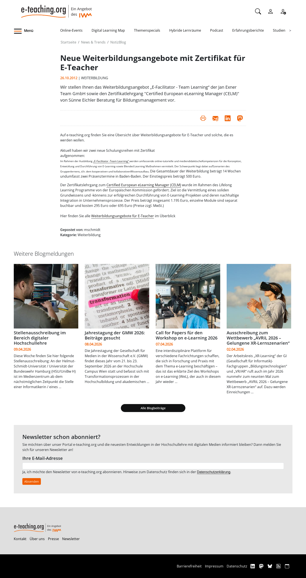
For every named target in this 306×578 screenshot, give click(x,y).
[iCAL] (287, 566)
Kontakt (20, 538)
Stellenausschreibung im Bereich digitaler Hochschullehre (40, 338)
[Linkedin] (253, 566)
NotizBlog (118, 42)
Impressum (214, 566)
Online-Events (71, 30)
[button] (37, 31)
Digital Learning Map (108, 30)
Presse (53, 538)
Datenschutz (237, 566)
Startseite (68, 42)
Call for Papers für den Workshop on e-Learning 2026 (186, 335)
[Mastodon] (261, 566)
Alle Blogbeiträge (153, 408)
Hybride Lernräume (185, 30)
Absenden (31, 481)
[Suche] (258, 11)
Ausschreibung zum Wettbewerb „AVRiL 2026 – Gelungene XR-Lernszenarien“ (258, 338)
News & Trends (93, 42)
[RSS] (279, 566)
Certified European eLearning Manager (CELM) (143, 185)
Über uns (37, 538)
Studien (279, 30)
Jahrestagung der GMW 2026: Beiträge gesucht (115, 335)
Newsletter (71, 538)
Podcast (216, 30)
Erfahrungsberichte (248, 30)
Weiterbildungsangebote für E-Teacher (122, 216)
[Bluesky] (270, 566)
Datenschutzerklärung (214, 472)
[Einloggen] (271, 11)
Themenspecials (147, 30)
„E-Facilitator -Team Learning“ (111, 161)
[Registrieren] (283, 11)
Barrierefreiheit (189, 566)
